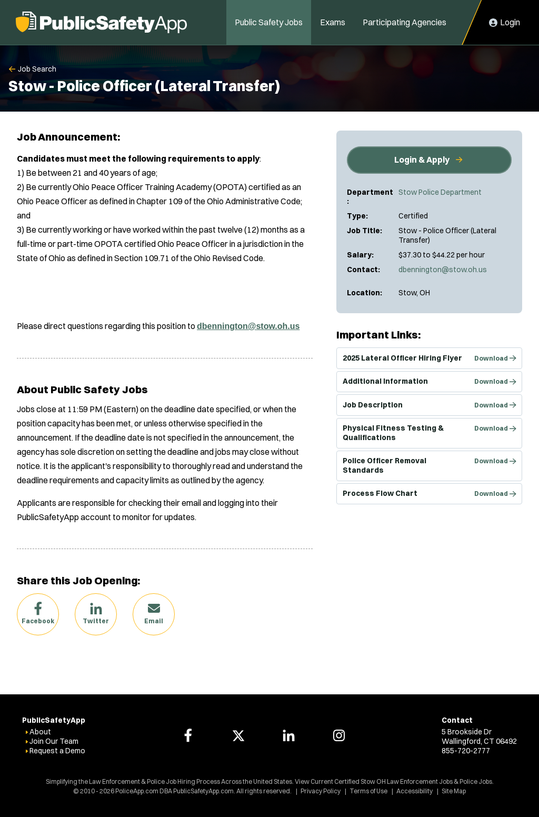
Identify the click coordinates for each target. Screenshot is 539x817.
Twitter (96, 621)
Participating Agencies (404, 22)
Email (153, 621)
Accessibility (414, 791)
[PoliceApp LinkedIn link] (288, 735)
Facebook (38, 621)
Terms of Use (368, 791)
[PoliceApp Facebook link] (188, 735)
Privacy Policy (321, 791)
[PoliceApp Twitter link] (238, 735)
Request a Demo (57, 750)
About (40, 731)
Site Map (454, 791)
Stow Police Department (440, 192)
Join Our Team (53, 741)
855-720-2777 (466, 750)
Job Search (37, 69)
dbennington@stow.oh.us (442, 269)
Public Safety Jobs (269, 22)
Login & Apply (422, 159)
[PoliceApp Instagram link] (339, 735)
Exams (332, 22)
